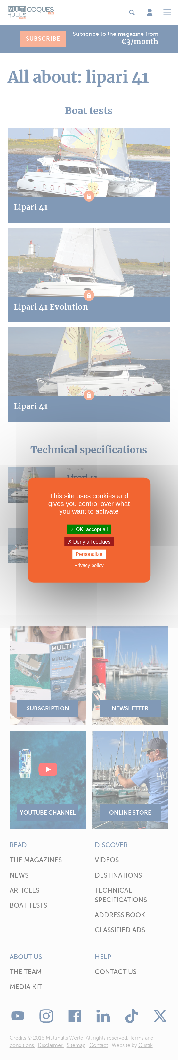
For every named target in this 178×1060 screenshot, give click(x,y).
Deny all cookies (89, 541)
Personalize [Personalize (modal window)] (89, 554)
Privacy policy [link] (89, 565)
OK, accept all (89, 529)
